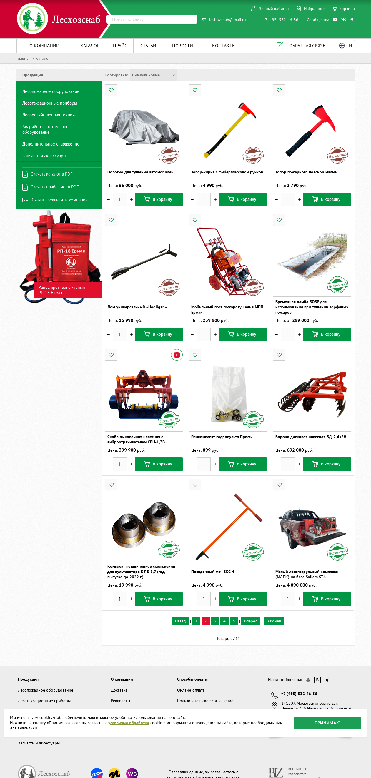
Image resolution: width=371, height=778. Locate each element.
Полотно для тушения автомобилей (140, 172)
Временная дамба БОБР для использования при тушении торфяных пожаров (311, 307)
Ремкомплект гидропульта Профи (222, 436)
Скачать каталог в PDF (52, 174)
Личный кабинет (274, 8)
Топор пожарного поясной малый (306, 172)
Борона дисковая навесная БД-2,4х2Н (310, 436)
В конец (274, 621)
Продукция (28, 679)
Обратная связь (307, 46)
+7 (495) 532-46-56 (280, 19)
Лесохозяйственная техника (49, 115)
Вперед (250, 621)
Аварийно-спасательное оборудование (45, 129)
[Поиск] (151, 19)
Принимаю (327, 721)
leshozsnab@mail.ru (227, 19)
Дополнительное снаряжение (50, 144)
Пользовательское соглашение (205, 700)
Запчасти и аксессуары (44, 155)
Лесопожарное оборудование (50, 91)
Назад (180, 621)
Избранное (314, 8)
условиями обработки (128, 721)
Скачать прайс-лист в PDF (55, 187)
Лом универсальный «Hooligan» (137, 307)
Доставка (119, 690)
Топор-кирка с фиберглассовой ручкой (227, 172)
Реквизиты (120, 700)
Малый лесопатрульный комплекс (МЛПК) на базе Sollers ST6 (306, 574)
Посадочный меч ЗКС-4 (212, 571)
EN (349, 46)
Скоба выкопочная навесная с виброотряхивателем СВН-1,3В (136, 439)
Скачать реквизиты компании (60, 200)
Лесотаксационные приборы (49, 103)
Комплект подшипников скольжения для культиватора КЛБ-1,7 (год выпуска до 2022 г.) (141, 572)
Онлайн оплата (191, 690)
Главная (23, 58)
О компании (122, 679)
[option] (59, 257)
